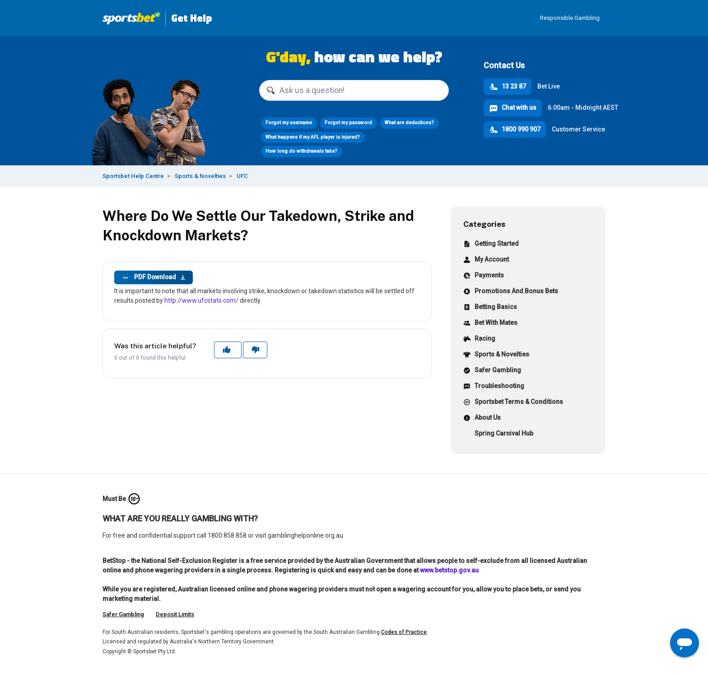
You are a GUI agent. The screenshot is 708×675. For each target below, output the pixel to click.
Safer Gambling (492, 371)
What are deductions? (409, 123)
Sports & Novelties (200, 176)
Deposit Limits (175, 614)
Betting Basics (490, 308)
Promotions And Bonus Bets (510, 292)
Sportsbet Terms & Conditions (513, 403)
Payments (483, 276)
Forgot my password (348, 123)
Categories (484, 224)
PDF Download (153, 277)
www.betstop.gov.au (449, 570)
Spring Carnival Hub (498, 434)
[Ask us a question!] (354, 90)
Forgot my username (289, 123)
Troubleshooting (493, 387)
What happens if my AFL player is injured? (313, 137)
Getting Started (491, 244)
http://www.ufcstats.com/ (201, 300)
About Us (482, 418)
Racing (479, 339)
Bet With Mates (490, 323)
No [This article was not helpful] (255, 349)
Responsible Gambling (570, 17)
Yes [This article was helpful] (227, 349)
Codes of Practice (404, 632)
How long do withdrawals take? (301, 151)
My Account (486, 260)
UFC (242, 176)
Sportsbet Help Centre (133, 176)
